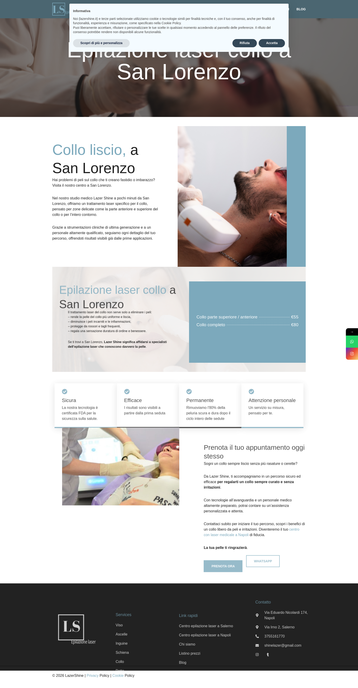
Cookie (118, 675)
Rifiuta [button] (245, 43)
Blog (301, 9)
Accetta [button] (272, 43)
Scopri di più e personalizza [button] (101, 43)
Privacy (92, 675)
